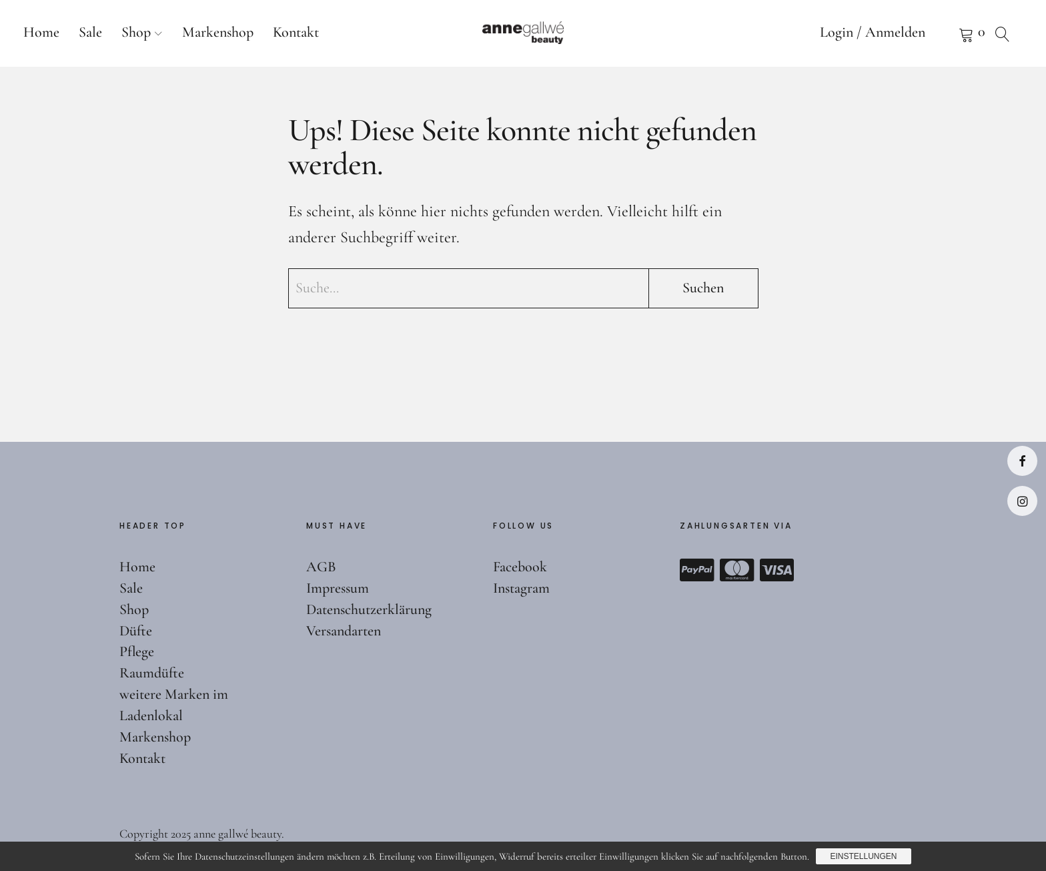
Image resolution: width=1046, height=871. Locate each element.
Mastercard (737, 570)
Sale (90, 32)
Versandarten (343, 630)
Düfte (135, 630)
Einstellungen (863, 856)
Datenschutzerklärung (369, 609)
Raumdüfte (151, 672)
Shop (136, 32)
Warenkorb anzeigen (949, 33)
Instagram (1022, 501)
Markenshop (217, 32)
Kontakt (296, 32)
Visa (777, 570)
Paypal (697, 570)
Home (41, 32)
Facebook (1022, 461)
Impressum (337, 588)
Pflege (136, 651)
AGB (321, 566)
